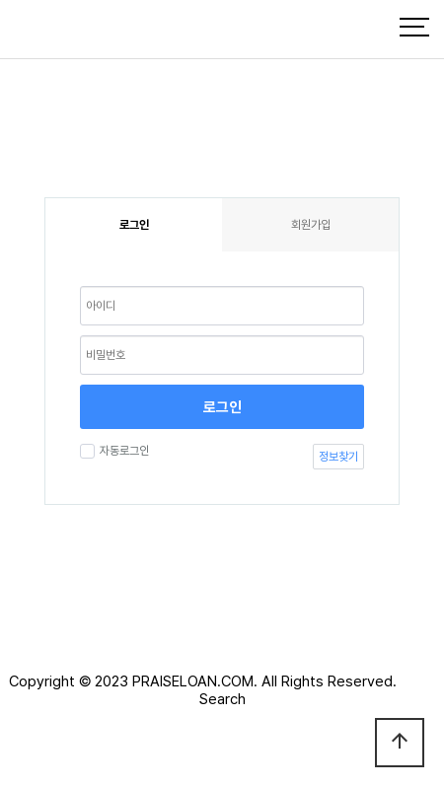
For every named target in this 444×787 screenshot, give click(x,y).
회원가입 (311, 225)
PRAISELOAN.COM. (195, 681)
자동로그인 (122, 451)
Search (222, 699)
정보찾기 (338, 457)
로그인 (222, 407)
